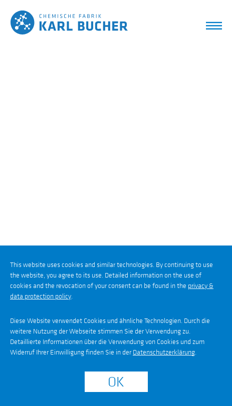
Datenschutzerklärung (164, 352)
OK (116, 382)
